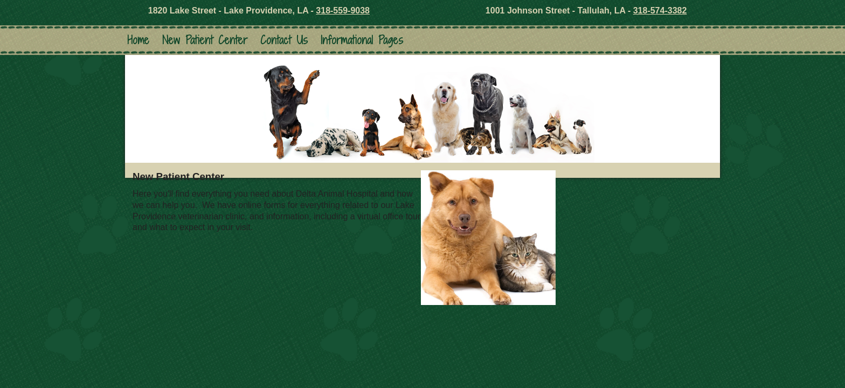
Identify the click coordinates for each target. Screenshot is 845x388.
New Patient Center (204, 40)
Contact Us (284, 40)
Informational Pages (362, 40)
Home (138, 40)
